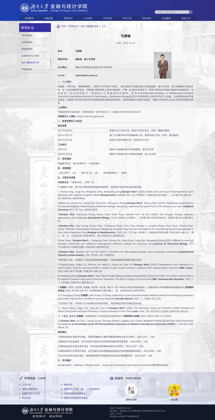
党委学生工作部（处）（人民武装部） (82, 389)
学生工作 (127, 18)
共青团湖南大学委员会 (75, 393)
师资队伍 (68, 18)
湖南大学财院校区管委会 (76, 397)
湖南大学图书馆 (29, 389)
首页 (63, 26)
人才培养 (88, 18)
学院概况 (29, 18)
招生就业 (146, 18)
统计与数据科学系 (90, 26)
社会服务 (166, 18)
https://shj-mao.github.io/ (91, 116)
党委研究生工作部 (31, 393)
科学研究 (107, 18)
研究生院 (26, 397)
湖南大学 (68, 384)
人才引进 (26, 384)
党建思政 (48, 18)
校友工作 (186, 18)
